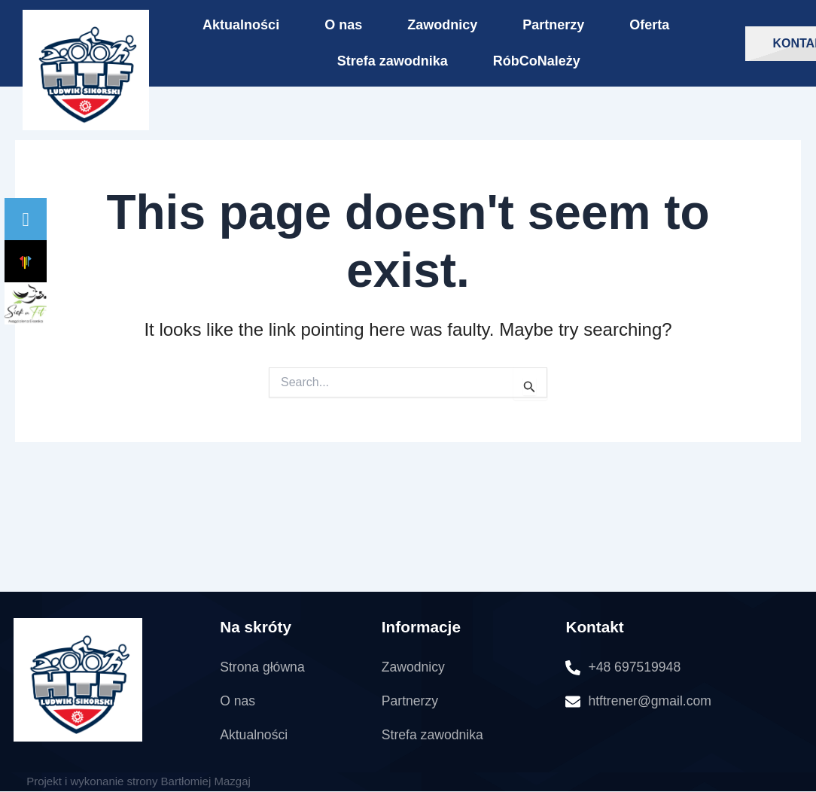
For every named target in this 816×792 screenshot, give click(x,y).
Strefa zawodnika (392, 61)
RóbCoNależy (536, 61)
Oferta (649, 24)
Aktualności (240, 24)
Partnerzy (553, 24)
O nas (343, 24)
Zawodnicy (442, 24)
